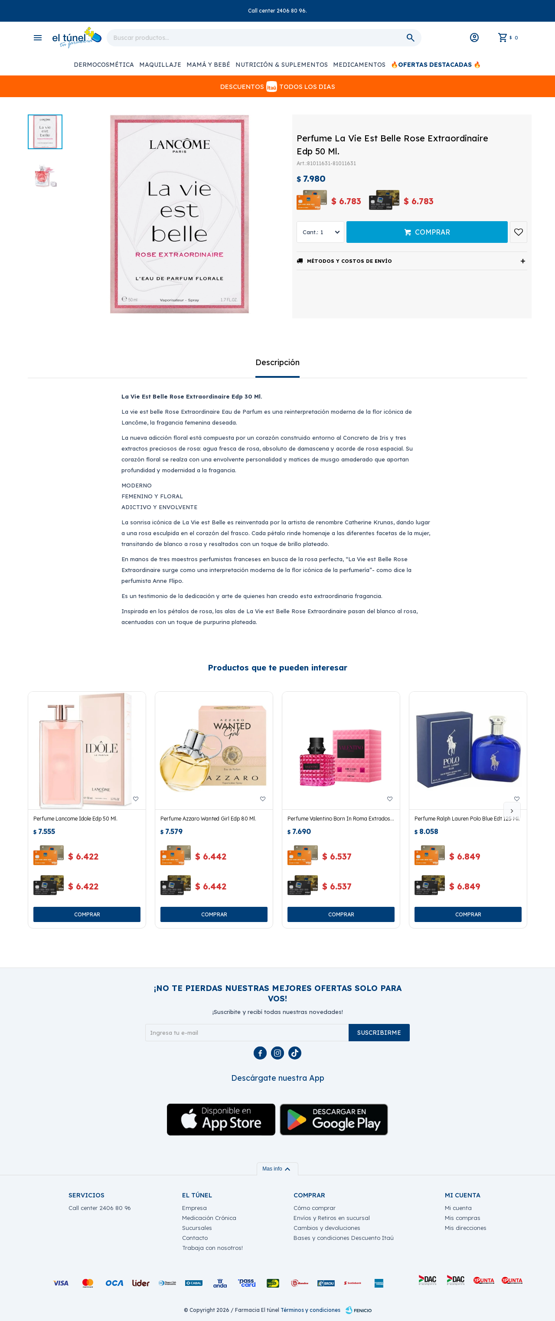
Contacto (195, 1237)
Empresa (194, 1207)
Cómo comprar (315, 1207)
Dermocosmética (104, 65)
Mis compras (462, 1217)
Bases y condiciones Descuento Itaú (344, 1237)
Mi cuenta (458, 1207)
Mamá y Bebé (208, 65)
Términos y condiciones (310, 1310)
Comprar (432, 232)
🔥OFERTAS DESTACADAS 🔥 (436, 65)
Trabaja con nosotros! (212, 1247)
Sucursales (197, 1227)
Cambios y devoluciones (327, 1227)
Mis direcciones (465, 1227)
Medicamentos (359, 65)
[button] (512, 810)
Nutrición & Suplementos (281, 65)
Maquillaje (160, 65)
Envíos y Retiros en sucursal (332, 1217)
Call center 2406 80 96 (100, 1207)
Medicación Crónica (209, 1217)
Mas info (277, 1169)
